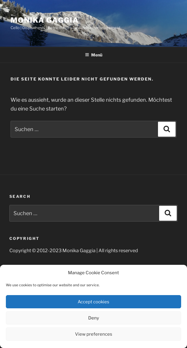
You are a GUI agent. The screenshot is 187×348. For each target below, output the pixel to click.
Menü (93, 54)
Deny (93, 318)
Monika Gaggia (45, 20)
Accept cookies (93, 301)
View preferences (93, 334)
